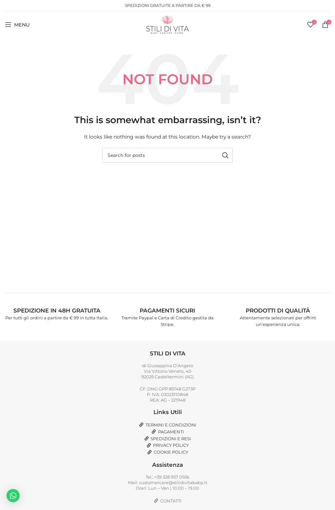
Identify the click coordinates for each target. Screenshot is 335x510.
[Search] (167, 155)
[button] (13, 495)
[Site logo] (167, 24)
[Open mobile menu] (17, 24)
